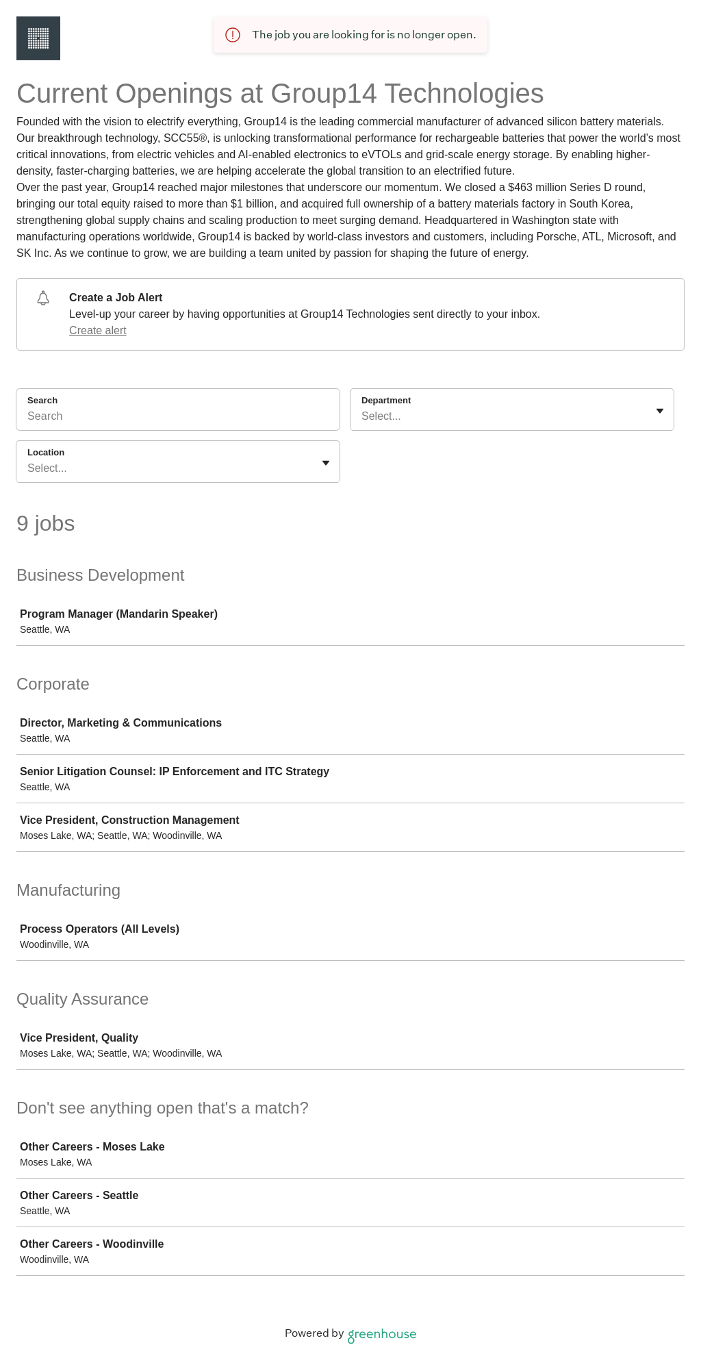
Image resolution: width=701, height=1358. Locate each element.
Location (45, 452)
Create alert (98, 330)
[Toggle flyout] (660, 411)
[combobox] (362, 416)
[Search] (178, 418)
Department (386, 400)
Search (42, 400)
